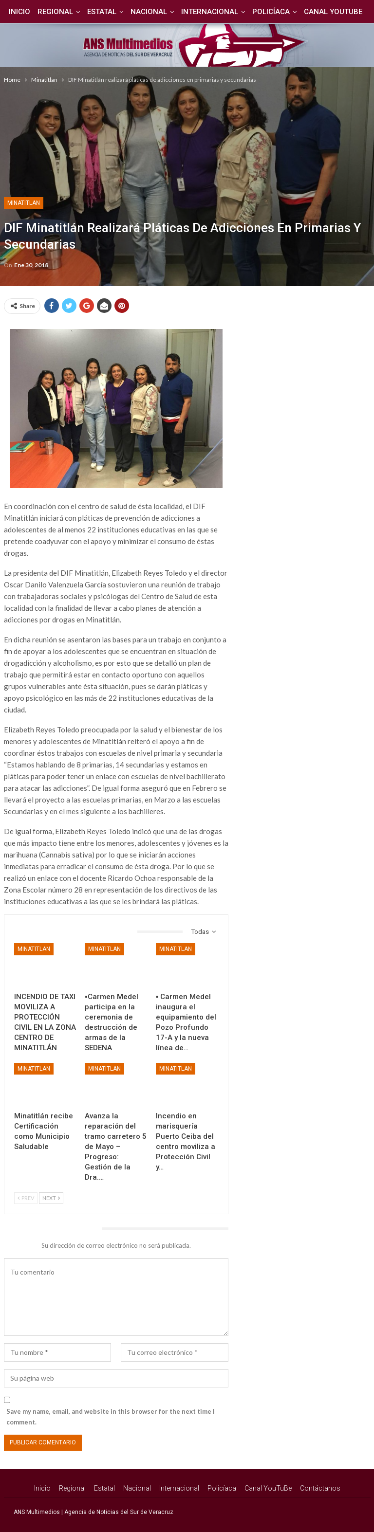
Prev (26, 1198)
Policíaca (292, 11)
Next (51, 1198)
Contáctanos (320, 1488)
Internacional (229, 11)
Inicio (33, 11)
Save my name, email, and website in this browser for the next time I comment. (110, 1416)
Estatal (118, 11)
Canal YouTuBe (268, 1488)
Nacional (167, 11)
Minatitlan (23, 203)
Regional (70, 11)
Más (334, 11)
